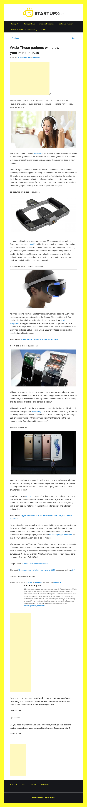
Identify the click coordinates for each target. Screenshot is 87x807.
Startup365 (36, 57)
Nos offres (44, 784)
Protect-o (37, 153)
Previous (14, 38)
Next (74, 38)
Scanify (32, 244)
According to (37, 411)
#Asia (29, 582)
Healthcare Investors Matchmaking (24, 30)
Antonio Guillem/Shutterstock (35, 563)
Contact (33, 784)
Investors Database (46, 24)
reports (29, 496)
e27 (73, 570)
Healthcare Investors (65, 24)
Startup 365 (15, 24)
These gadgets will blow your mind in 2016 (36, 570)
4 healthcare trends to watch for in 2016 (39, 339)
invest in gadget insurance (60, 535)
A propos (13, 784)
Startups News (29, 24)
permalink (57, 582)
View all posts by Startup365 (36, 606)
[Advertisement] (29, 78)
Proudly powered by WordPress (43, 798)
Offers (43, 30)
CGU (23, 784)
